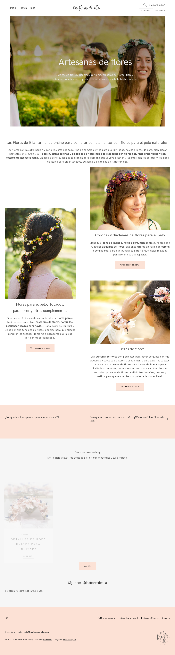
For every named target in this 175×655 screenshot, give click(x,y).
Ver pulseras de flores (130, 386)
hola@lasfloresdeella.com (36, 632)
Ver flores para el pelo (40, 348)
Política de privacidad (128, 618)
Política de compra (106, 618)
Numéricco (47, 640)
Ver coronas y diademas (130, 265)
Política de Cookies (149, 618)
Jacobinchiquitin (69, 640)
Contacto (145, 10)
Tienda (23, 8)
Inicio (13, 8)
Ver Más (87, 566)
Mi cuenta (160, 10)
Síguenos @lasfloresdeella (87, 583)
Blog (32, 8)
